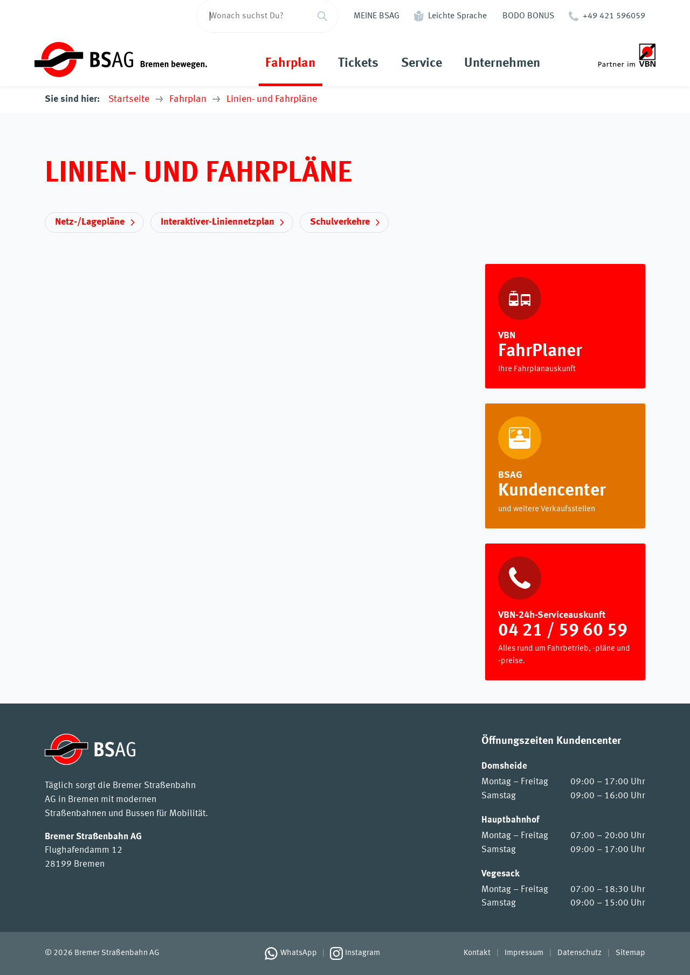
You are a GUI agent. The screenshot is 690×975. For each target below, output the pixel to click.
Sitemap (630, 953)
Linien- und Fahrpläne (271, 99)
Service (421, 63)
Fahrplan (290, 63)
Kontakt (477, 953)
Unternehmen (502, 63)
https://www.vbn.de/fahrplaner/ (565, 326)
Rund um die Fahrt (565, 465)
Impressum (524, 953)
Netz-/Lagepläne (90, 222)
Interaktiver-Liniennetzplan (217, 222)
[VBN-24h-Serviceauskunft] (565, 612)
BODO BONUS (528, 16)
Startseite (128, 99)
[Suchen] (322, 16)
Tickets (358, 63)
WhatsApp (298, 953)
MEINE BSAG (376, 16)
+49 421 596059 (614, 16)
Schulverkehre (340, 222)
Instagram (362, 953)
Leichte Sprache (457, 16)
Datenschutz (579, 953)
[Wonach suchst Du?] (252, 16)
